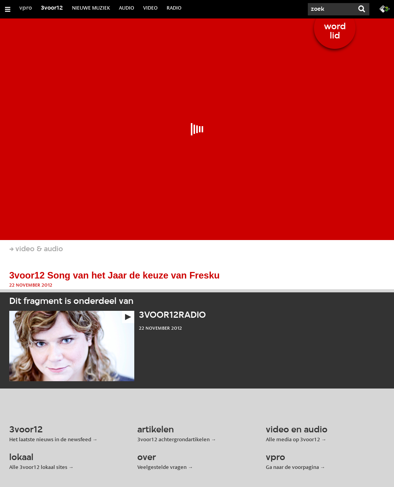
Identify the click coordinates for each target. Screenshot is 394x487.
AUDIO (126, 8)
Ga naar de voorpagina (292, 467)
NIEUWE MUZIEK (91, 8)
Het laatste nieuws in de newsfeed (50, 439)
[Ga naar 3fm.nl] (384, 8)
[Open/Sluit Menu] (7, 9)
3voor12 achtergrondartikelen (173, 439)
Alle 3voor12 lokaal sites (38, 467)
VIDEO (150, 8)
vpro (25, 8)
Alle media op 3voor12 (293, 439)
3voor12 (52, 8)
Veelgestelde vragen (162, 467)
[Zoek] (331, 9)
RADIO (174, 8)
